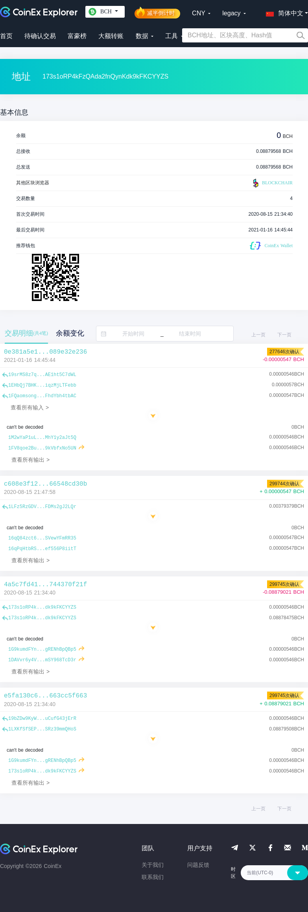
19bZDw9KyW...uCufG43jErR (42, 718)
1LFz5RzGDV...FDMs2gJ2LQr (42, 507)
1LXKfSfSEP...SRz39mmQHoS (42, 729)
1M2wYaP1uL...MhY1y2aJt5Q (42, 437)
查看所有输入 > (30, 407)
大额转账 (111, 36)
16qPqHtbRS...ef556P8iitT (42, 549)
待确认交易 (40, 36)
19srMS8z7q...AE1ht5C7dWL (42, 375)
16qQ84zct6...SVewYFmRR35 (42, 538)
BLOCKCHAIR (272, 183)
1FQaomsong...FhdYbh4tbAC (42, 396)
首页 (6, 36)
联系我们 (153, 877)
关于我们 (153, 865)
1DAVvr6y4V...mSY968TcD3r (42, 660)
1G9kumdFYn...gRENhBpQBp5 (42, 649)
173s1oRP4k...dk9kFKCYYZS (42, 607)
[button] (283, 12)
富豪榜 (77, 36)
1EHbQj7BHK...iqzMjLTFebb (42, 385)
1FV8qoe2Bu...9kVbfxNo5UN (42, 448)
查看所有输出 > (30, 460)
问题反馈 (198, 865)
